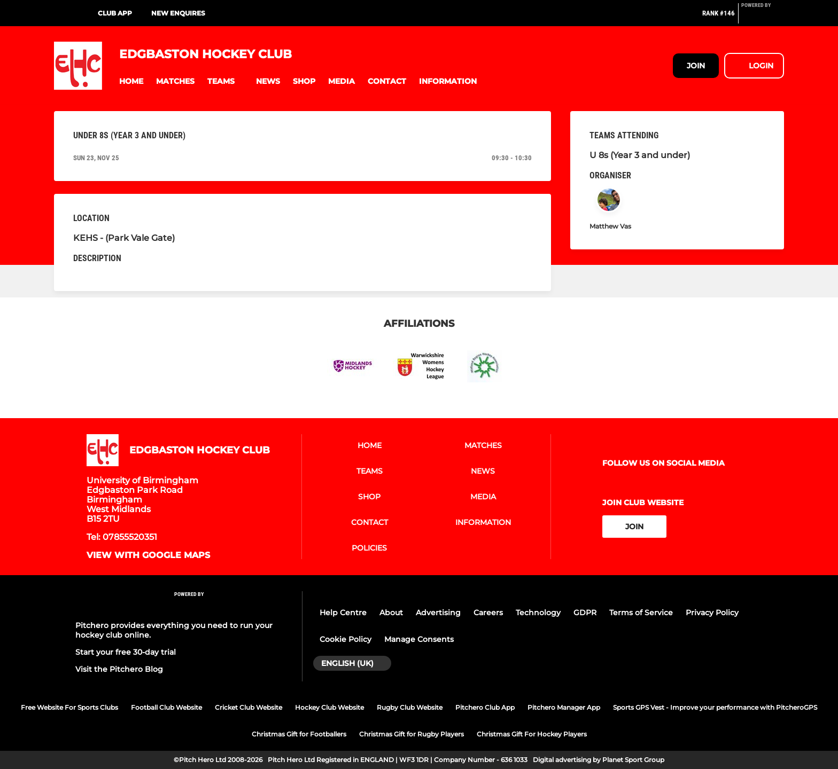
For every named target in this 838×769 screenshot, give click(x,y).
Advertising (438, 612)
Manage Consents (419, 639)
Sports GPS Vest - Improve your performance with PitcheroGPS (715, 707)
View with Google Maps (148, 555)
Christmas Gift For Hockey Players (532, 734)
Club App (115, 13)
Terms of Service (641, 612)
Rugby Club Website (410, 707)
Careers (488, 612)
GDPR (584, 612)
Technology (538, 612)
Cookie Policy (345, 639)
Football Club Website (166, 707)
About (391, 612)
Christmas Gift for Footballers (299, 734)
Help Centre (343, 612)
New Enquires (178, 13)
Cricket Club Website (248, 707)
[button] (131, 81)
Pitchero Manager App (563, 707)
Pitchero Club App (485, 707)
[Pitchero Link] (762, 17)
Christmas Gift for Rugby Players (411, 734)
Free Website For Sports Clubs (69, 707)
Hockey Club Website (329, 707)
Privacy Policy (712, 612)
